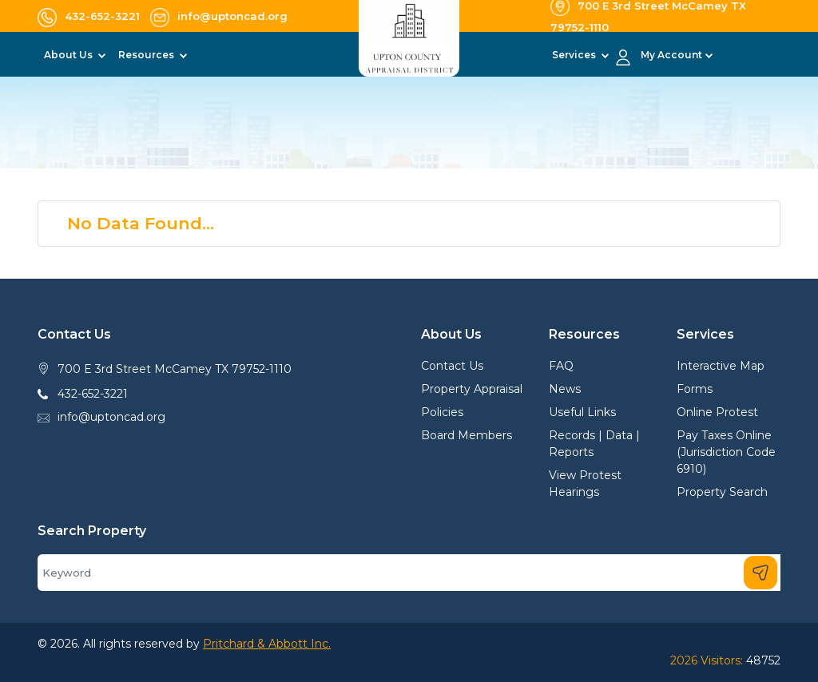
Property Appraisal (471, 389)
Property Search (722, 492)
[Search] (409, 572)
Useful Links (582, 412)
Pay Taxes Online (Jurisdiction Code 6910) (726, 452)
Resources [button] (147, 55)
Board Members (466, 435)
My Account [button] (671, 55)
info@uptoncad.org (111, 417)
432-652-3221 (93, 394)
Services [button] (575, 55)
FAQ (561, 366)
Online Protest (717, 412)
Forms (695, 389)
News (565, 389)
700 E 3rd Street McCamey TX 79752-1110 (175, 369)
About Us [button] (69, 55)
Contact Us (452, 366)
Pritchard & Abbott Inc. (267, 643)
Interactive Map (720, 366)
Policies (442, 412)
